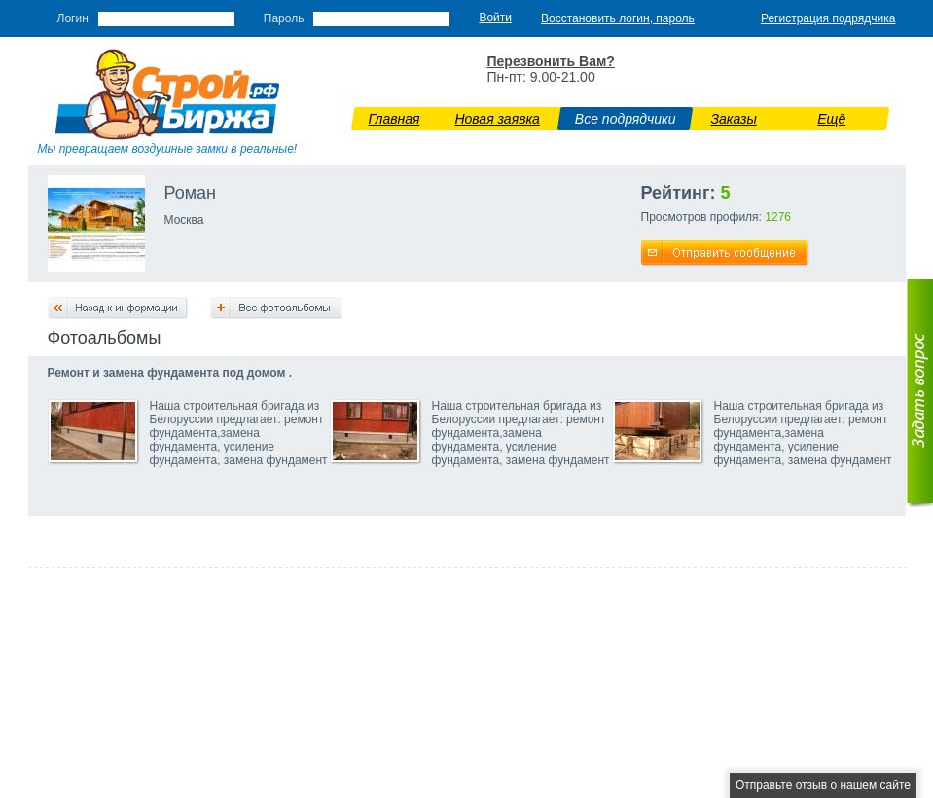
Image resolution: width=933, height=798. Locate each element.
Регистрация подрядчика (828, 18)
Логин (73, 18)
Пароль (284, 18)
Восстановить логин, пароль (618, 18)
